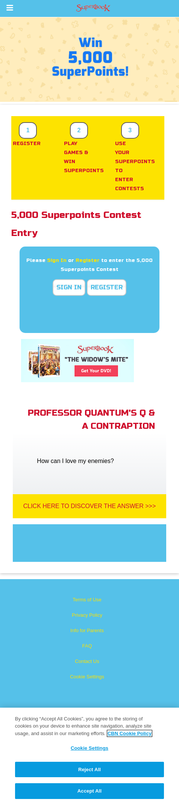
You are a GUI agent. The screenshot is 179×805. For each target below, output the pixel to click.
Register (88, 260)
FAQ (87, 646)
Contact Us (87, 661)
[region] (89, 756)
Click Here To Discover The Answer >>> (89, 506)
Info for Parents (87, 630)
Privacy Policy (87, 615)
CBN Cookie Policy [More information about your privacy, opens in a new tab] (130, 733)
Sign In (57, 260)
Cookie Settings (87, 676)
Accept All (89, 791)
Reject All (89, 769)
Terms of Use (87, 599)
